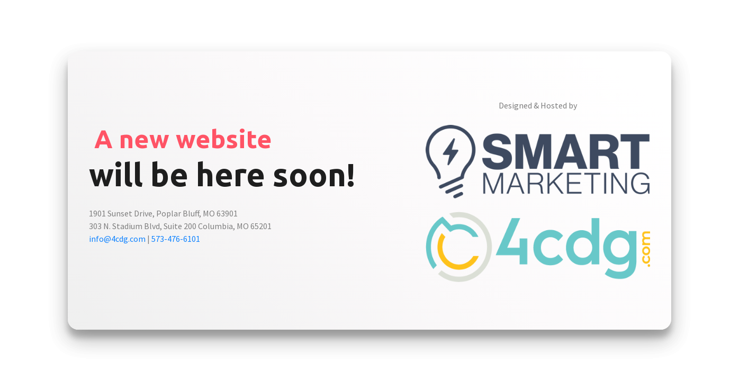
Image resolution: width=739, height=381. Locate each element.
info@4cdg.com (117, 238)
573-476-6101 (175, 238)
